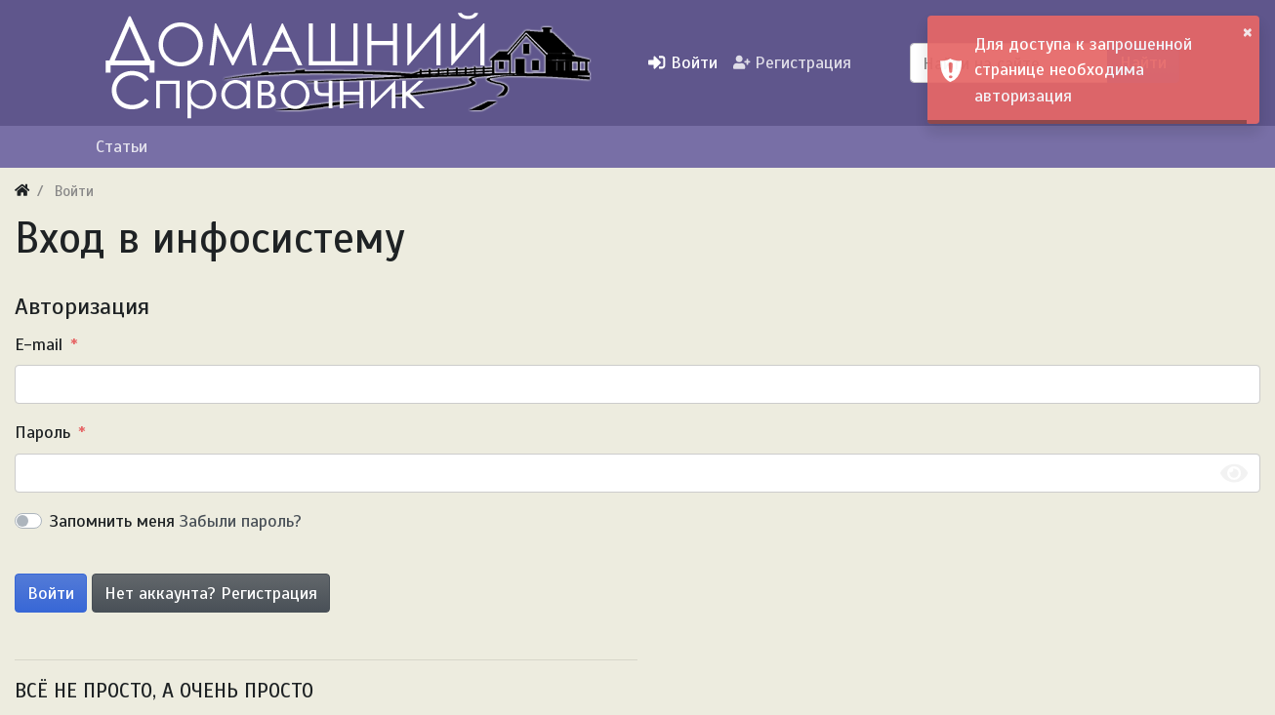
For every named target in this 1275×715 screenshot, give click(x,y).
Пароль (42, 432)
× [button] (1248, 32)
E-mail (38, 344)
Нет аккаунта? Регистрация (210, 593)
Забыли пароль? (241, 521)
